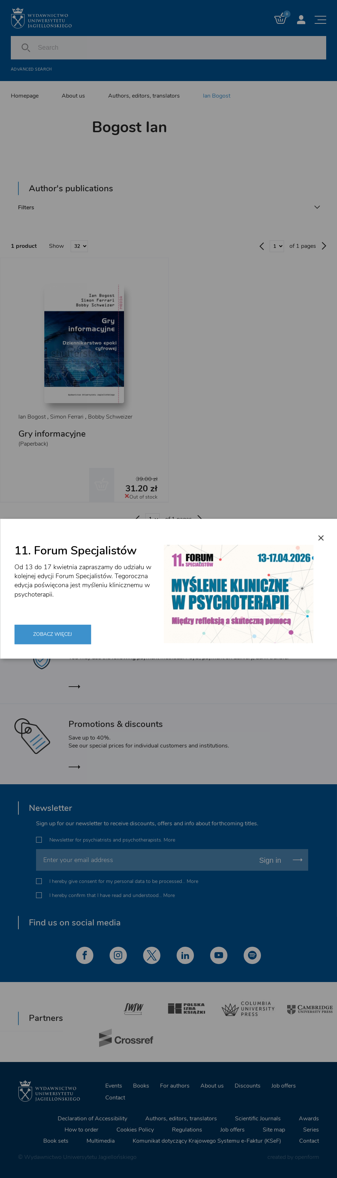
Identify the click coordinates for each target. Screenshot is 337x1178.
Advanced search (31, 69)
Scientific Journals (258, 1119)
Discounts (248, 1086)
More (169, 839)
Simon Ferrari (67, 417)
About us (73, 96)
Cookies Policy (135, 1130)
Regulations (187, 1130)
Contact (115, 1098)
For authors (175, 1086)
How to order (81, 1130)
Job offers (283, 1086)
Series (311, 1130)
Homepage (25, 96)
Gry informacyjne (52, 433)
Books (141, 1086)
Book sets (55, 1141)
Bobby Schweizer (110, 417)
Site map (274, 1130)
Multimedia (101, 1141)
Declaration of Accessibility (92, 1119)
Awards (309, 1119)
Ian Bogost (216, 96)
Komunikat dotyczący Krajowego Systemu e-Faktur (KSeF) (207, 1141)
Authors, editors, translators (144, 96)
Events (113, 1086)
